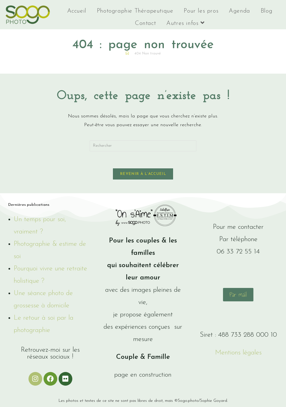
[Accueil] (127, 53)
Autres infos (185, 23)
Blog (266, 11)
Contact (145, 23)
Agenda (239, 11)
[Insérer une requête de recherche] (143, 145)
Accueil (76, 11)
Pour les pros (201, 11)
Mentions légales (238, 352)
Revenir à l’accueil (143, 174)
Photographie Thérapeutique (135, 11)
